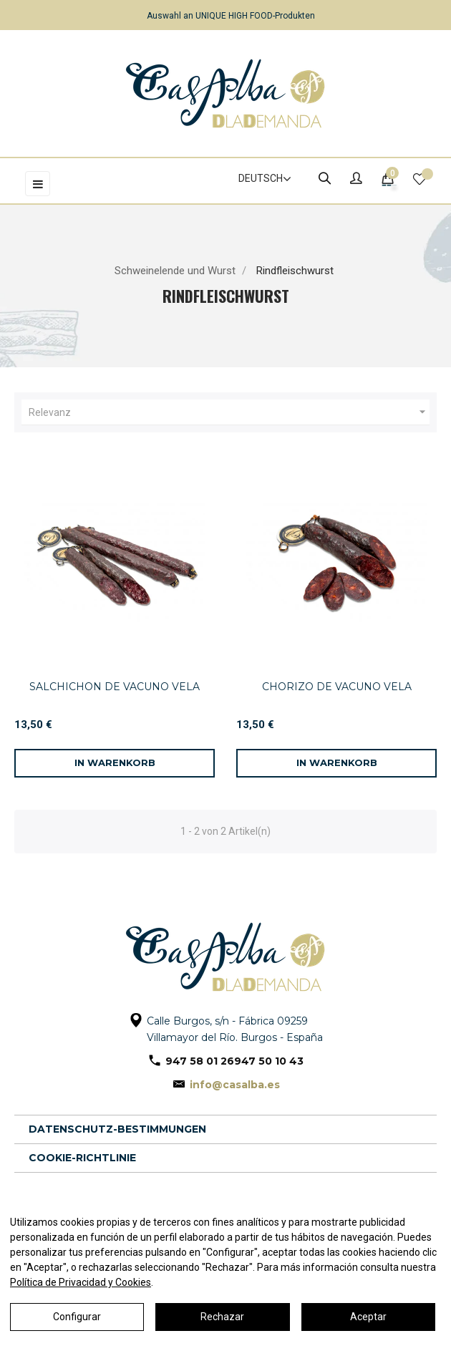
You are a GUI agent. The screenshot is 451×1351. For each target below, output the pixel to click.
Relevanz (229, 412)
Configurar (77, 1316)
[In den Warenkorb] (114, 763)
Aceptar (368, 1316)
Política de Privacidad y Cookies (80, 1282)
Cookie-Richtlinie (82, 1157)
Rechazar (222, 1316)
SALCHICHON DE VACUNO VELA (114, 686)
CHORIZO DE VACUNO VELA (337, 686)
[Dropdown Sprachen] (258, 179)
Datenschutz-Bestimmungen (117, 1129)
